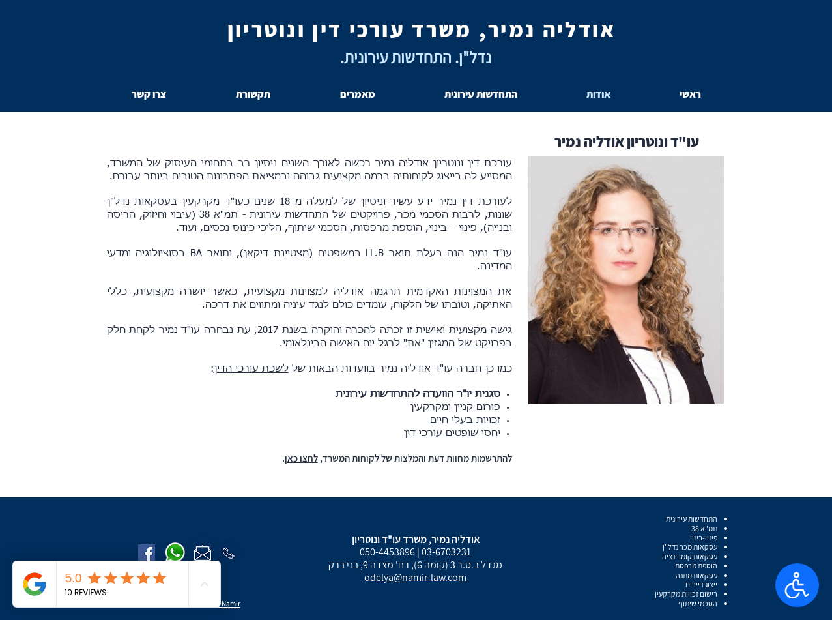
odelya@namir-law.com (415, 577)
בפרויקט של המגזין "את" (457, 343)
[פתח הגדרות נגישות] (797, 585)
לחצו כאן (301, 458)
